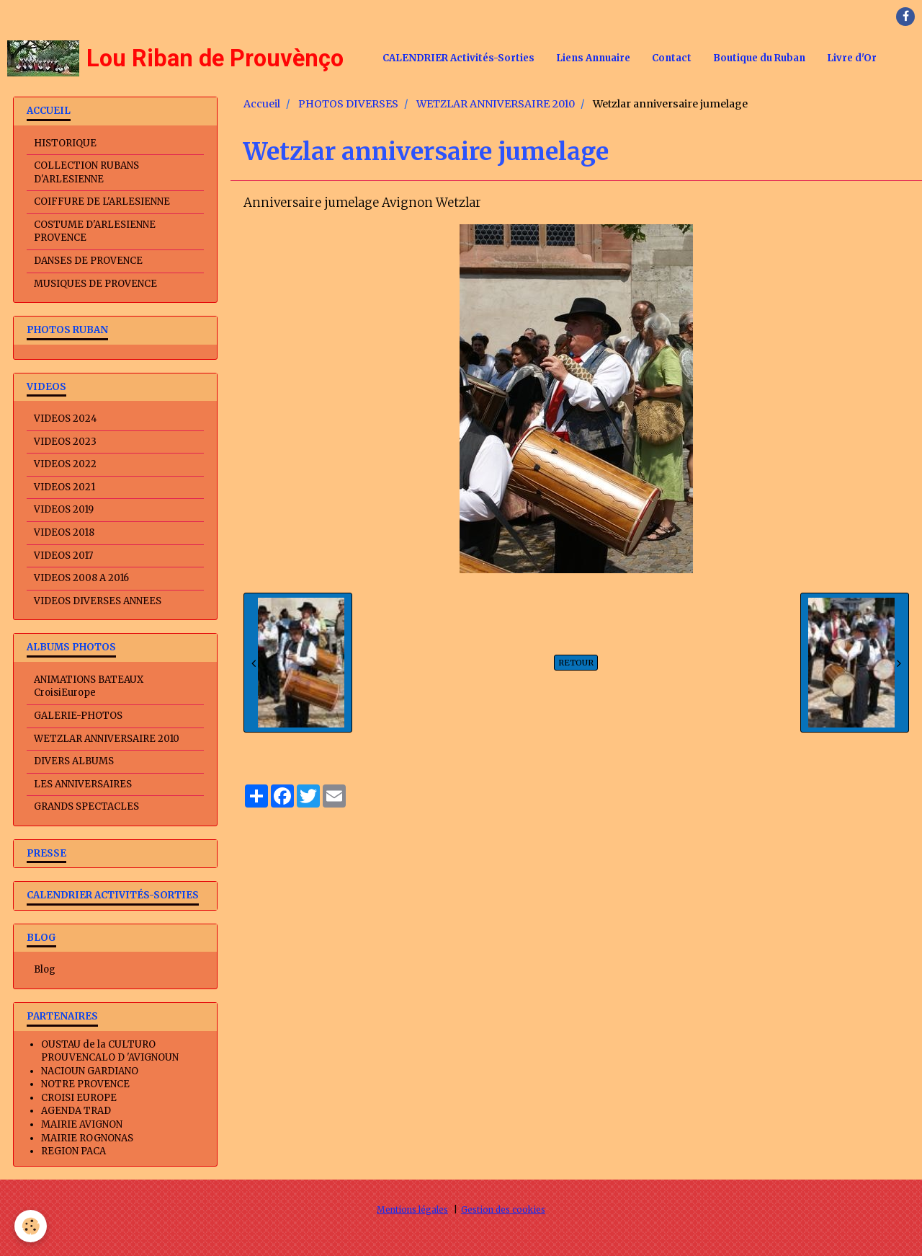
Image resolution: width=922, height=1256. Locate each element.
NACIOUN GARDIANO (89, 1071)
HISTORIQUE (65, 143)
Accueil (261, 103)
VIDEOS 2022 (65, 464)
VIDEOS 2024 (65, 418)
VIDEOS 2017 (63, 555)
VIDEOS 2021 (64, 487)
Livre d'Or (852, 58)
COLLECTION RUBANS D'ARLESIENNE (86, 172)
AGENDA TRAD (76, 1111)
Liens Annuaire (593, 58)
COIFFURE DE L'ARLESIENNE (102, 201)
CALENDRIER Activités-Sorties (458, 58)
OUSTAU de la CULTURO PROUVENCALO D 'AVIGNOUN (110, 1051)
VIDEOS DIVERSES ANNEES (97, 601)
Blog (44, 969)
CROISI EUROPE (79, 1098)
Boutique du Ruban (759, 58)
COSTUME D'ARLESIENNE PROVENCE (95, 231)
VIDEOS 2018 (64, 532)
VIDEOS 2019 (64, 509)
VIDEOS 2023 (65, 441)
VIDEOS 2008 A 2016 (81, 578)
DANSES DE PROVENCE (88, 261)
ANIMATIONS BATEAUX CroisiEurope (88, 686)
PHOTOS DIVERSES (348, 103)
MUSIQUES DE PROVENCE (95, 284)
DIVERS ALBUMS (74, 761)
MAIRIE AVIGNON (81, 1124)
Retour (576, 663)
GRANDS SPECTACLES (86, 806)
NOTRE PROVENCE (85, 1084)
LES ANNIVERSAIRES (83, 784)
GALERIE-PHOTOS (78, 715)
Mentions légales (412, 1209)
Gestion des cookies (503, 1209)
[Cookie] (30, 1226)
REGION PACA (73, 1151)
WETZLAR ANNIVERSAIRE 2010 (495, 103)
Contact (672, 58)
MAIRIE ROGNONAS (87, 1138)
